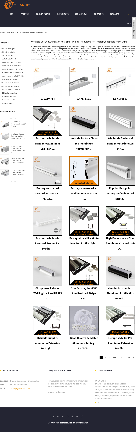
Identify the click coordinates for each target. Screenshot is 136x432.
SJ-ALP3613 (120, 99)
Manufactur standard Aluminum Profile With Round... (120, 293)
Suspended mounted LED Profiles (12, 76)
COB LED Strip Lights (8, 49)
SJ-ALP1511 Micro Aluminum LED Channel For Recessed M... (18, 149)
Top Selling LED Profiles (9, 59)
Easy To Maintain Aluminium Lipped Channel (46, 51)
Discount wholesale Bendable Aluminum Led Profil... (47, 144)
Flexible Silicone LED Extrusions (12, 100)
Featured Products (7, 103)
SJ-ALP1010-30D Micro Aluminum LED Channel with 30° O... (18, 173)
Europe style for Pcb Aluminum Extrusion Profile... (120, 343)
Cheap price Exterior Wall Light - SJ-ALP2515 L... (47, 293)
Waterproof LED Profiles (9, 79)
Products (25, 14)
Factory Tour (63, 14)
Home (12, 14)
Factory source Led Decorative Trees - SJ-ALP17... (47, 193)
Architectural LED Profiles (10, 86)
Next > (115, 357)
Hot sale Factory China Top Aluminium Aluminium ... (84, 144)
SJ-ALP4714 (47, 99)
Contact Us (99, 14)
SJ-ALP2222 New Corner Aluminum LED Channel (18, 124)
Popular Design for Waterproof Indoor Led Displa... (120, 193)
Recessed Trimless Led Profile (125, 49)
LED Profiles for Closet (8, 96)
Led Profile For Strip (68, 51)
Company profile (43, 14)
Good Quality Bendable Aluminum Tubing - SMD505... (84, 343)
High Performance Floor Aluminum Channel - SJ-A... (120, 243)
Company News (81, 14)
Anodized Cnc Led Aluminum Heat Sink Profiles (27, 32)
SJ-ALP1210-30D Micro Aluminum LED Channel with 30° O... (18, 160)
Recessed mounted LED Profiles (12, 69)
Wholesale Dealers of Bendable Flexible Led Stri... (120, 144)
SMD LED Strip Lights (8, 52)
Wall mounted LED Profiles (10, 83)
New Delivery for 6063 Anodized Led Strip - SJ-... (84, 293)
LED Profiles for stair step (9, 93)
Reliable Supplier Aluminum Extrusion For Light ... (47, 343)
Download (114, 14)
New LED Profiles (7, 55)
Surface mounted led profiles (11, 66)
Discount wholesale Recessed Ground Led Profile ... (47, 243)
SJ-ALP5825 (84, 99)
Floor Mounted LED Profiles (10, 90)
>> (122, 357)
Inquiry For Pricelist (56, 392)
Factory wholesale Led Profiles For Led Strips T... (84, 193)
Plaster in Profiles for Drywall (11, 62)
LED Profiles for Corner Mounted (12, 73)
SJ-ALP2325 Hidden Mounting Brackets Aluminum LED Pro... (17, 136)
